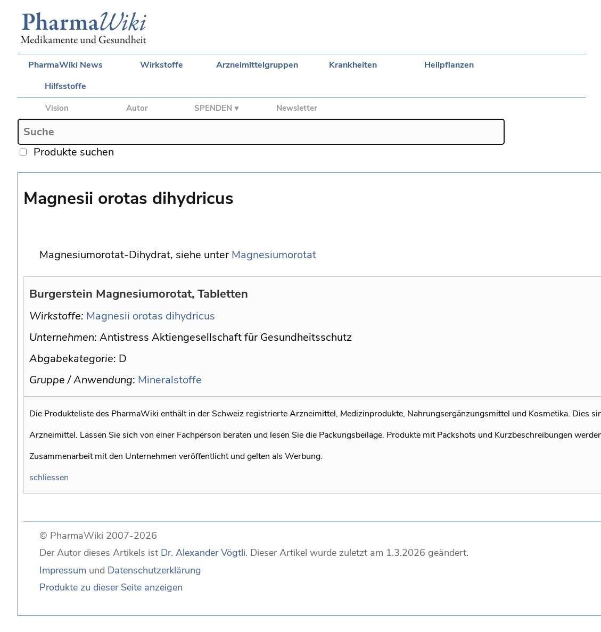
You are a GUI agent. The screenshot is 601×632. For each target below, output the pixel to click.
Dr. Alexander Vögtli (203, 552)
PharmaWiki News (65, 65)
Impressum (62, 570)
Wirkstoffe (161, 65)
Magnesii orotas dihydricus (150, 316)
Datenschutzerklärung (154, 570)
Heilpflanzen (449, 65)
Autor (137, 108)
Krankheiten (353, 65)
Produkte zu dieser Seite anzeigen (111, 587)
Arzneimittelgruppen (257, 65)
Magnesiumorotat (274, 255)
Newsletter (296, 108)
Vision (57, 108)
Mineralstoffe (170, 380)
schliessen (49, 477)
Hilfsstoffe (65, 86)
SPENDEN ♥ (216, 108)
